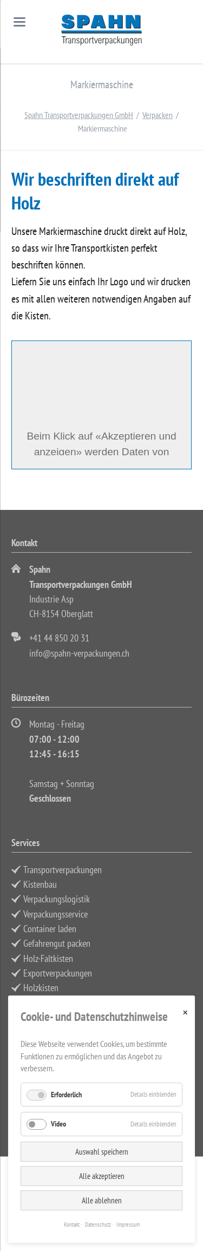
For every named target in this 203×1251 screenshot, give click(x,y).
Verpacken (157, 114)
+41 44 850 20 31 (59, 638)
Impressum (128, 1224)
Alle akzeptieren (102, 1176)
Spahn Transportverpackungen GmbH (78, 114)
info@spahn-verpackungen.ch (79, 653)
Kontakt (72, 1224)
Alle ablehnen (102, 1200)
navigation (19, 21)
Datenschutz (98, 1224)
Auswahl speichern (101, 1152)
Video (58, 1124)
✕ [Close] (185, 1012)
